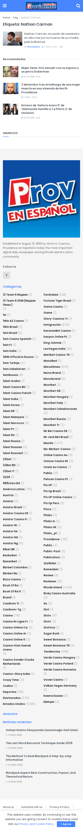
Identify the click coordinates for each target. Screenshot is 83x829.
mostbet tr (51, 425)
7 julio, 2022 (49, 46)
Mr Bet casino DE (55, 431)
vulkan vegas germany (60, 686)
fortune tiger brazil (57, 301)
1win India (9, 351)
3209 (6, 477)
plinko (48, 515)
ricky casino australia (59, 593)
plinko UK (50, 527)
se (45, 603)
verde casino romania (60, 670)
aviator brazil (12, 507)
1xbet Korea (11, 405)
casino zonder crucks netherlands (18, 662)
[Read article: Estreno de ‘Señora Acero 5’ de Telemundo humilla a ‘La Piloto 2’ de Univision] (10, 109)
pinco (47, 509)
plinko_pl (50, 533)
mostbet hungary (56, 397)
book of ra (10, 585)
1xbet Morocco (13, 423)
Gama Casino (53, 307)
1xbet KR (9, 411)
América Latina (14, 489)
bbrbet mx (10, 573)
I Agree (66, 824)
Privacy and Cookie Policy (36, 824)
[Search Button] (78, 6)
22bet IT (9, 471)
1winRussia (10, 375)
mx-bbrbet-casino (57, 449)
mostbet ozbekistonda (60, 409)
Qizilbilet (50, 563)
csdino (8, 686)
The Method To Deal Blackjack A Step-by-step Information (39, 758)
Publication (52, 557)
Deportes (9, 692)
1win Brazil (10, 333)
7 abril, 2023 (29, 97)
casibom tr (11, 603)
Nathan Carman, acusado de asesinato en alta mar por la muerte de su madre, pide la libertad (52, 38)
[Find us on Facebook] (6, 275)
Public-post (52, 551)
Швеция (49, 702)
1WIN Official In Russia (18, 357)
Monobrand (52, 379)
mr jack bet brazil (56, 437)
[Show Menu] (5, 6)
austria (8, 495)
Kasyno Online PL (55, 337)
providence (33, 46)
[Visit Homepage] (41, 6)
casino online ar (14, 633)
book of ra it (12, 591)
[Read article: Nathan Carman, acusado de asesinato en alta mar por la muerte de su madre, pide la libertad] (12, 39)
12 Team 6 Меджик (15, 295)
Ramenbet (51, 569)
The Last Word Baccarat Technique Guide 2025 (39, 743)
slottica (49, 627)
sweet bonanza (55, 639)
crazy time (11, 680)
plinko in (49, 521)
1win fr (7, 345)
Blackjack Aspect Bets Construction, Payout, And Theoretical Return (41, 775)
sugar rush (51, 633)
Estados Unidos (14, 704)
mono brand (52, 373)
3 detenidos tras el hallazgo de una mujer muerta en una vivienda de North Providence (50, 88)
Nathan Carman (31, 17)
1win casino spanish (17, 339)
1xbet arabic (12, 381)
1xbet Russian (12, 447)
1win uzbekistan (14, 369)
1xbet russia (11, 441)
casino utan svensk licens (17, 648)
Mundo (48, 443)
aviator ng (10, 543)
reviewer (50, 581)
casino (8, 615)
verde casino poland (58, 663)
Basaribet (10, 561)
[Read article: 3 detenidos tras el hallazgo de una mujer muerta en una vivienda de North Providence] (10, 88)
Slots (47, 615)
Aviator (8, 501)
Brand (7, 597)
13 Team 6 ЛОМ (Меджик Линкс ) (19, 303)
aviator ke (10, 531)
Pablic (48, 473)
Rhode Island (53, 587)
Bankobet (10, 555)
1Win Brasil (10, 327)
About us (8, 807)
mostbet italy (53, 403)
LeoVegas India (54, 349)
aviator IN (10, 525)
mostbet (50, 385)
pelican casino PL (56, 479)
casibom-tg (12, 609)
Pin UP (48, 485)
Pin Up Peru (51, 503)
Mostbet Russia (55, 419)
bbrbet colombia (15, 567)
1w (4, 315)
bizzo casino (12, 579)
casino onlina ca (15, 627)
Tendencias (52, 651)
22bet (7, 459)
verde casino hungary (59, 657)
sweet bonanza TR (57, 645)
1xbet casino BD (14, 387)
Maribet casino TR (57, 355)
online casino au (56, 455)
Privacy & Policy (59, 807)
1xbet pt (8, 429)
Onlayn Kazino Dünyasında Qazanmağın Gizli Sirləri (42, 730)
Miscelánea (52, 367)
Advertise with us (31, 807)
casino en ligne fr (15, 621)
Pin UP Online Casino (58, 497)
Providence (52, 539)
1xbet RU (9, 435)
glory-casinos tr (56, 319)
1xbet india (10, 399)
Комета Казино (53, 696)
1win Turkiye (11, 363)
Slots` (48, 621)
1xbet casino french (17, 393)
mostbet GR (52, 391)
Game (48, 313)
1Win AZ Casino (13, 321)
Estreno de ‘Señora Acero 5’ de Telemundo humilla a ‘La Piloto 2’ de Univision (46, 109)
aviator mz (10, 537)
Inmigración (52, 325)
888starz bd (11, 483)
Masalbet (50, 361)
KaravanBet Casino (57, 331)
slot (46, 609)
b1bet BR (9, 549)
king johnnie (53, 343)
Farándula (51, 295)
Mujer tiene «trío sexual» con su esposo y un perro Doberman (50, 70)
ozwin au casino (55, 467)
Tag (15, 17)
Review (48, 575)
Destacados (12, 698)
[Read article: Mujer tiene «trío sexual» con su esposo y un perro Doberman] (10, 71)
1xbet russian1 (13, 453)
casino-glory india (16, 674)
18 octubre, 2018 (30, 76)
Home (6, 17)
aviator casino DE (15, 513)
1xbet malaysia (13, 417)
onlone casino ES (56, 461)
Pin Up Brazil (52, 491)
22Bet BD (9, 465)
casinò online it (14, 639)
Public (48, 545)
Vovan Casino (53, 680)
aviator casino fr (15, 519)
